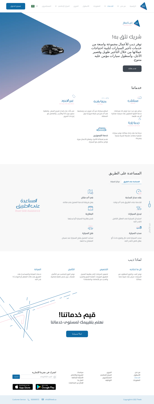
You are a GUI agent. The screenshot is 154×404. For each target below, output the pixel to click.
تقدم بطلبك (132, 68)
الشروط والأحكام (77, 375)
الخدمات (110, 6)
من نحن (123, 6)
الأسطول (86, 6)
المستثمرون (46, 6)
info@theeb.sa (50, 399)
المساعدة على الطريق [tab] (131, 181)
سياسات (80, 372)
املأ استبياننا (77, 334)
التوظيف (108, 380)
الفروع (76, 6)
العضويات (96, 6)
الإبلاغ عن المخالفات (76, 383)
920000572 (35, 399)
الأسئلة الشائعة (77, 377)
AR (37, 6)
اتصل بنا (80, 380)
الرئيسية (133, 6)
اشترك (16, 376)
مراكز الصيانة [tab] (115, 181)
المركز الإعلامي (64, 6)
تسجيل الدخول (15, 6)
